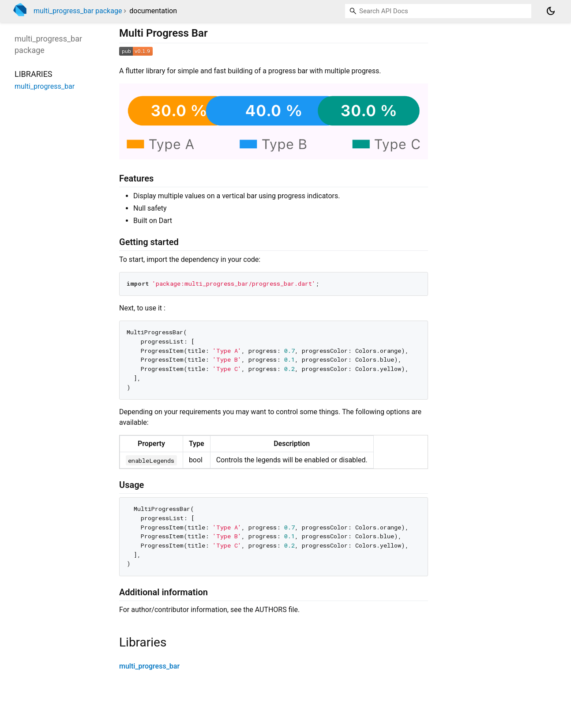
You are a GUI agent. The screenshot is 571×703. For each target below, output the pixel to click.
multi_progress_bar (149, 666)
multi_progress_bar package (78, 11)
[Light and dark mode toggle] (551, 11)
